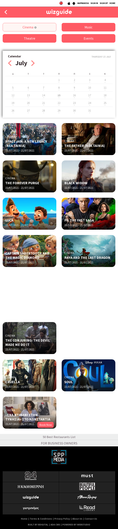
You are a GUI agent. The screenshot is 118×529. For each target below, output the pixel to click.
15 (59, 95)
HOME (112, 3)
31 (89, 110)
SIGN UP (104, 3)
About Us (77, 518)
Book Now (45, 425)
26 (13, 110)
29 (59, 110)
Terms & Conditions (41, 518)
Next (33, 63)
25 (105, 103)
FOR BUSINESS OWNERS (59, 443)
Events (88, 38)
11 (105, 87)
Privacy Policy (62, 518)
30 (74, 110)
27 (28, 110)
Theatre (29, 38)
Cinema (28, 27)
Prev (10, 63)
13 (28, 95)
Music (88, 27)
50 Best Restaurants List (59, 437)
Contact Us (91, 518)
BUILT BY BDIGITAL (38, 524)
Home (24, 518)
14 (43, 95)
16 (74, 95)
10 (89, 87)
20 (28, 103)
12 (13, 95)
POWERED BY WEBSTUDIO (76, 524)
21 (43, 103)
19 (13, 103)
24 (89, 103)
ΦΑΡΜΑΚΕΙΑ (83, 3)
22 (59, 103)
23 (74, 103)
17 (89, 95)
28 (43, 110)
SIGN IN (94, 3)
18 (105, 95)
